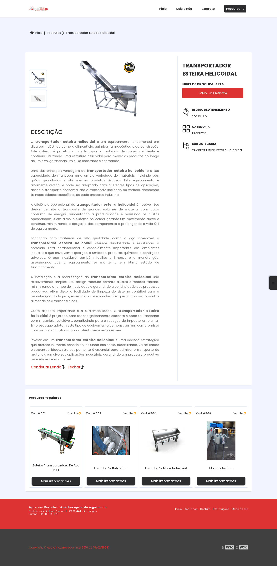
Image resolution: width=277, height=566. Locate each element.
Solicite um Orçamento (213, 93)
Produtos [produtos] (235, 9)
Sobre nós (184, 9)
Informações (221, 509)
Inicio (163, 9)
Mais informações (56, 481)
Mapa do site (240, 509)
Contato (208, 9)
